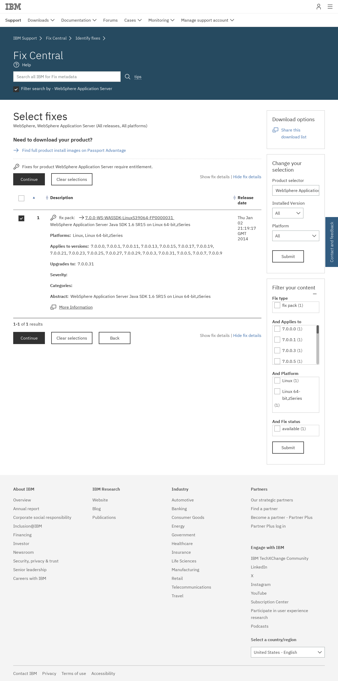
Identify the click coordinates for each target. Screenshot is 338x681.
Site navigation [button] (330, 9)
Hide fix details (247, 176)
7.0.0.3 (289, 350)
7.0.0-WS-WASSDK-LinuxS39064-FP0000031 (129, 217)
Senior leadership (29, 569)
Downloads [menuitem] (38, 20)
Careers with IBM (29, 578)
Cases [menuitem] (130, 20)
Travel (177, 595)
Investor (21, 543)
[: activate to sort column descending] (38, 200)
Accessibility (103, 673)
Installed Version (288, 203)
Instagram (261, 584)
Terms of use (74, 673)
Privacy (49, 673)
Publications (104, 517)
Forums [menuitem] (110, 20)
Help (26, 64)
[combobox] (287, 213)
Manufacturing (185, 569)
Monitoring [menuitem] (158, 20)
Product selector (288, 180)
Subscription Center (270, 601)
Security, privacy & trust (36, 560)
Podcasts (260, 626)
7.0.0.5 (289, 361)
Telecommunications (191, 587)
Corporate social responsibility (42, 517)
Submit (288, 256)
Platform (280, 225)
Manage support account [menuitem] (204, 20)
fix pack (289, 305)
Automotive (183, 499)
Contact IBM (25, 673)
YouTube (259, 593)
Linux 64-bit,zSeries (292, 395)
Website (100, 499)
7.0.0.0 (289, 328)
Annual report (26, 508)
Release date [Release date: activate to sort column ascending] (245, 200)
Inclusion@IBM (27, 526)
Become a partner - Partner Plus (282, 517)
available (290, 428)
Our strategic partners (272, 499)
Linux (287, 380)
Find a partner (264, 508)
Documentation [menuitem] (76, 20)
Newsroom (23, 552)
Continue (29, 179)
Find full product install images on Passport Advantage (74, 150)
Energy (178, 526)
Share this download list (294, 133)
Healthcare (182, 543)
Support (13, 20)
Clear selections (72, 179)
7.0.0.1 (289, 339)
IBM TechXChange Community (279, 558)
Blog (96, 508)
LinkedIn (259, 567)
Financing (22, 534)
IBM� (13, 6)
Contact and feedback (331, 242)
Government (183, 534)
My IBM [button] (318, 8)
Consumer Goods (188, 517)
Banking (179, 508)
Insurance (181, 552)
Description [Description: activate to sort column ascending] (61, 197)
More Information (76, 307)
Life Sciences (184, 560)
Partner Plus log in (268, 526)
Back (114, 338)
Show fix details (215, 176)
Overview (22, 499)
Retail (177, 578)
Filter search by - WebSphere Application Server (66, 88)
